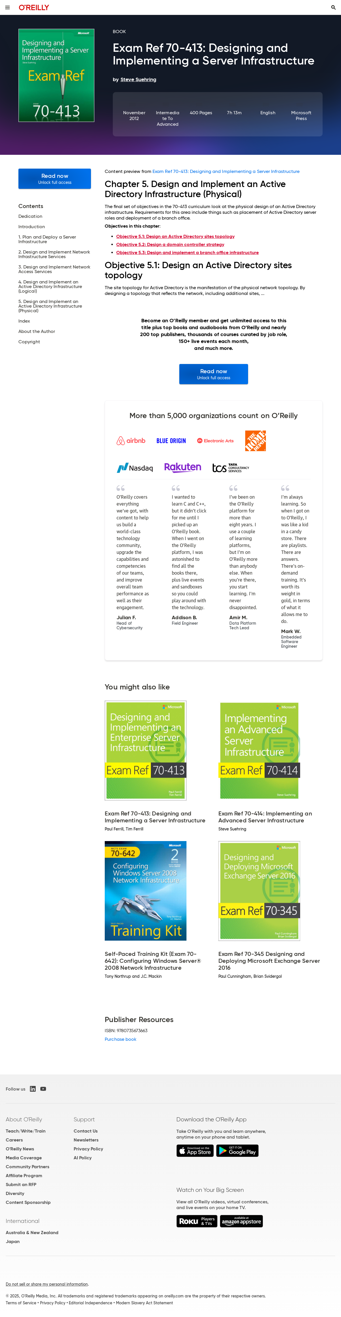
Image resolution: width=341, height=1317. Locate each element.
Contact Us (86, 1131)
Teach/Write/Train (25, 1131)
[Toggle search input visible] (333, 7)
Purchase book (120, 1039)
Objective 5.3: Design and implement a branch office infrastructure (187, 252)
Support (84, 1119)
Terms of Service (21, 1302)
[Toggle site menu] (7, 7)
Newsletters (86, 1140)
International (22, 1220)
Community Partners (27, 1167)
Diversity (15, 1193)
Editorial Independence (90, 1302)
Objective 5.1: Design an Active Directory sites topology (175, 236)
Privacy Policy (88, 1149)
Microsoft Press (301, 115)
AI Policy (83, 1158)
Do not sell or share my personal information (47, 1284)
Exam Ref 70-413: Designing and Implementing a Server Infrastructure (226, 171)
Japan (13, 1241)
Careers (14, 1140)
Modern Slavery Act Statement (144, 1302)
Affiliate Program (24, 1176)
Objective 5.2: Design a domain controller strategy (170, 244)
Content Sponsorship (28, 1202)
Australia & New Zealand (32, 1233)
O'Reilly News (20, 1149)
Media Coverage (24, 1158)
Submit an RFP (21, 1184)
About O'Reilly (24, 1119)
